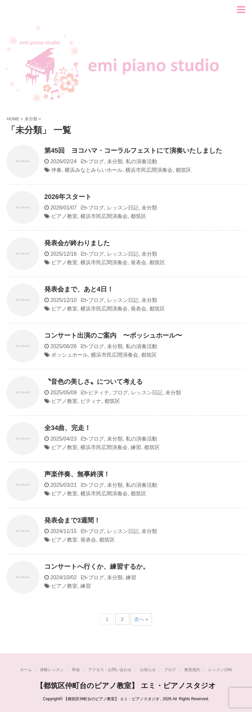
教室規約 (192, 669)
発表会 (138, 262)
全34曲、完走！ (67, 427)
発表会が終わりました (77, 243)
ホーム (26, 669)
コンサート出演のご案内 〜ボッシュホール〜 (113, 335)
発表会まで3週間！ (72, 520)
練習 (136, 447)
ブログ (96, 161)
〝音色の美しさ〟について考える (93, 381)
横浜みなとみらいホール (93, 170)
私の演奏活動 (141, 161)
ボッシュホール (69, 355)
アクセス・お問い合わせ (110, 669)
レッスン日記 (122, 207)
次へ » (141, 619)
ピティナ (98, 392)
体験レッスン (52, 669)
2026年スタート (68, 196)
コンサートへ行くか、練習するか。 (96, 566)
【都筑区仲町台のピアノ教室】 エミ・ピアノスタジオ (126, 686)
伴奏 (56, 170)
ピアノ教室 (64, 216)
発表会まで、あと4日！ (79, 289)
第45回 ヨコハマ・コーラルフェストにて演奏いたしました (133, 150)
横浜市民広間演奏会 (149, 170)
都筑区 (183, 170)
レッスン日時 (220, 669)
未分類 (115, 161)
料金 (76, 669)
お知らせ (148, 669)
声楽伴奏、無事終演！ (77, 474)
